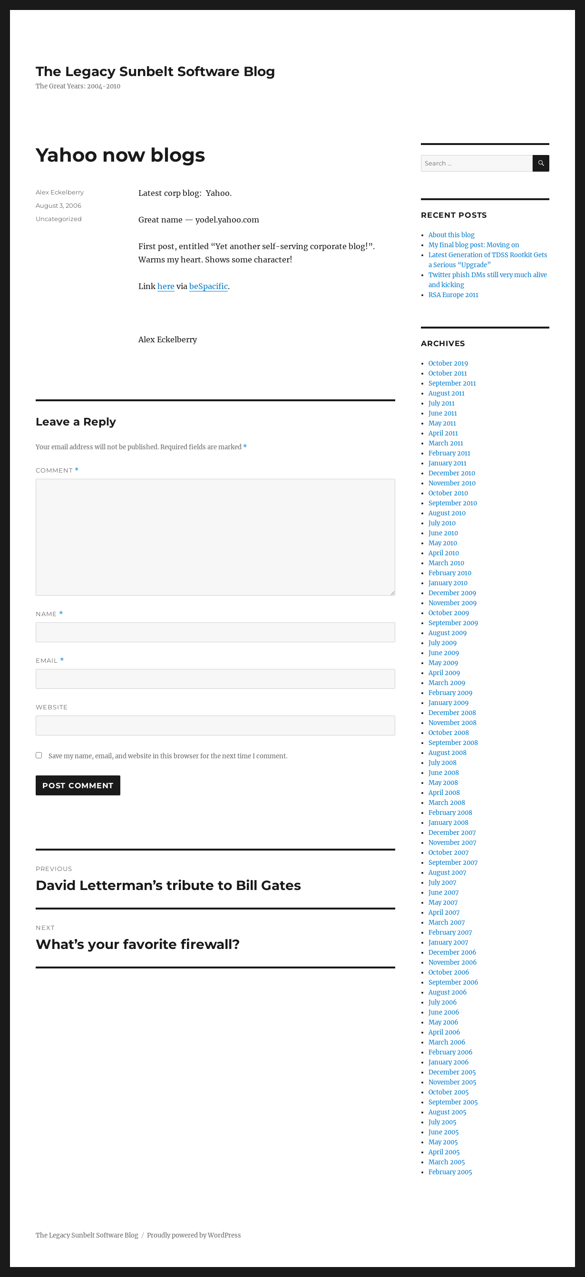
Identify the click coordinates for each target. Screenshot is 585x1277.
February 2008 (450, 813)
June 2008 (444, 773)
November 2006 (453, 962)
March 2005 (447, 1162)
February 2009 (451, 693)
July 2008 (443, 763)
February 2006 (451, 1052)
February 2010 (450, 573)
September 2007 (453, 863)
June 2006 (444, 1012)
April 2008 (444, 793)
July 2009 (443, 643)
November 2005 (453, 1082)
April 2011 (443, 433)
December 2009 (453, 593)
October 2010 (448, 493)
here (166, 286)
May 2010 (443, 543)
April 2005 (444, 1152)
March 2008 (447, 803)
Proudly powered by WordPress (194, 1235)
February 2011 (449, 453)
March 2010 (446, 563)
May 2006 (443, 1022)
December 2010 (452, 473)
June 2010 (443, 533)
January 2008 (448, 823)
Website (52, 707)
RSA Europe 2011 (453, 295)
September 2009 (453, 623)
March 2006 (447, 1042)
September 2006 (453, 982)
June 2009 (444, 653)
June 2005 (444, 1132)
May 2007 (443, 903)
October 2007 (449, 853)
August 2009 (448, 633)
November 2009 (453, 603)
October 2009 (449, 613)
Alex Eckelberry (60, 192)
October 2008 (449, 733)
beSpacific (208, 286)
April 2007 (444, 913)
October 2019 (448, 363)
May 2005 (443, 1142)
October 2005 (449, 1092)
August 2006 (448, 992)
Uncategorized (59, 219)
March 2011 (446, 443)
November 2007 (453, 843)
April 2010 (444, 553)
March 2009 (447, 683)
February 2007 (450, 933)
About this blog (452, 235)
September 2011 (452, 383)
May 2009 (443, 663)
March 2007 (447, 923)
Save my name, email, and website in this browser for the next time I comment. (168, 756)
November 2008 (453, 723)
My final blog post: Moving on (474, 245)
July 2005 (443, 1122)
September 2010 (453, 503)
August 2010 (447, 513)
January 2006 (449, 1062)
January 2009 (449, 703)
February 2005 (450, 1172)
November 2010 (452, 483)
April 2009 (444, 673)
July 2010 (442, 523)
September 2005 (453, 1102)
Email (50, 661)
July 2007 (443, 883)
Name (49, 614)
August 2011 (447, 393)
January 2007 (448, 942)
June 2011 (443, 413)
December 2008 (452, 713)
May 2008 (443, 783)
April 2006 (444, 1032)
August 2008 (448, 753)
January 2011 (448, 463)
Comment (57, 470)
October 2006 (449, 972)
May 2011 (442, 423)
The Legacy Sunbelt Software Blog (155, 71)
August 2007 (448, 873)
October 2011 (448, 373)
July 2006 (443, 1002)
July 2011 (442, 403)
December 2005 (452, 1072)
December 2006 (453, 952)
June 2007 (444, 893)
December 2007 (452, 833)
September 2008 (453, 743)
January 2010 (448, 583)
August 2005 (448, 1112)
